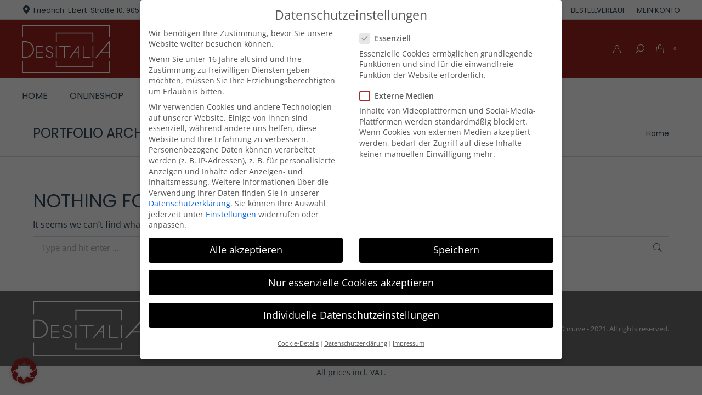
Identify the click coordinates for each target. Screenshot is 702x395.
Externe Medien (400, 96)
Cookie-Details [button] (298, 343)
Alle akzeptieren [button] (246, 249)
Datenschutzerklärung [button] (355, 343)
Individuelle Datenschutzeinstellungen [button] (351, 314)
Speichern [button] (456, 249)
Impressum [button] (408, 343)
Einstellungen (231, 214)
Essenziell (388, 38)
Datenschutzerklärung (189, 203)
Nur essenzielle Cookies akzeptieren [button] (351, 282)
